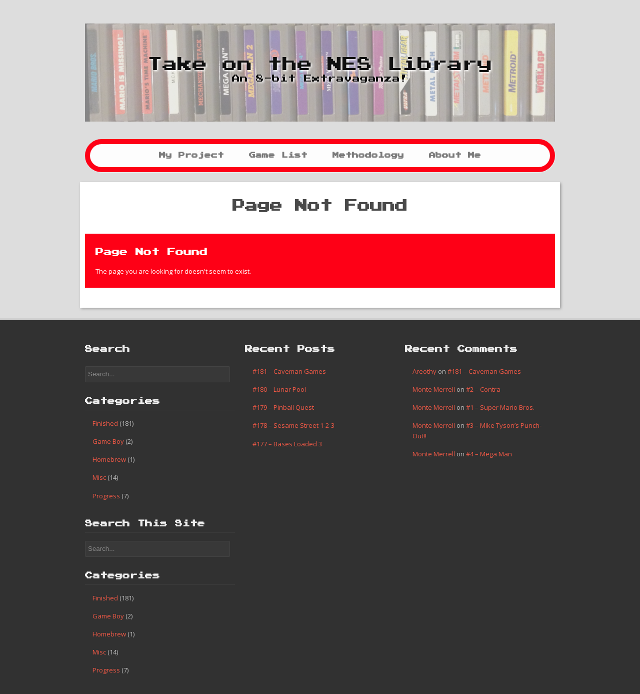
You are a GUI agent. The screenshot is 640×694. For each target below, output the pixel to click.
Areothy (424, 371)
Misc (99, 477)
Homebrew (109, 459)
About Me (455, 155)
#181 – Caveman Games (289, 371)
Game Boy (108, 441)
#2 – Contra (483, 389)
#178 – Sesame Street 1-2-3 (293, 425)
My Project (191, 155)
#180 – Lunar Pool (279, 389)
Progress (106, 495)
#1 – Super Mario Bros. (500, 407)
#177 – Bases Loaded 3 (287, 443)
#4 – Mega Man (489, 453)
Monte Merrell (433, 389)
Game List (278, 155)
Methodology (368, 155)
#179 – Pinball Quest (283, 407)
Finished (105, 423)
